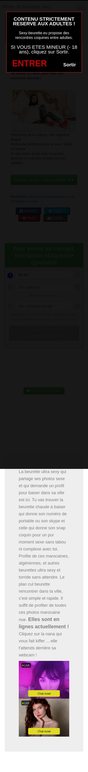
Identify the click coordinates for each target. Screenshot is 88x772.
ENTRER (29, 63)
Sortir (69, 64)
